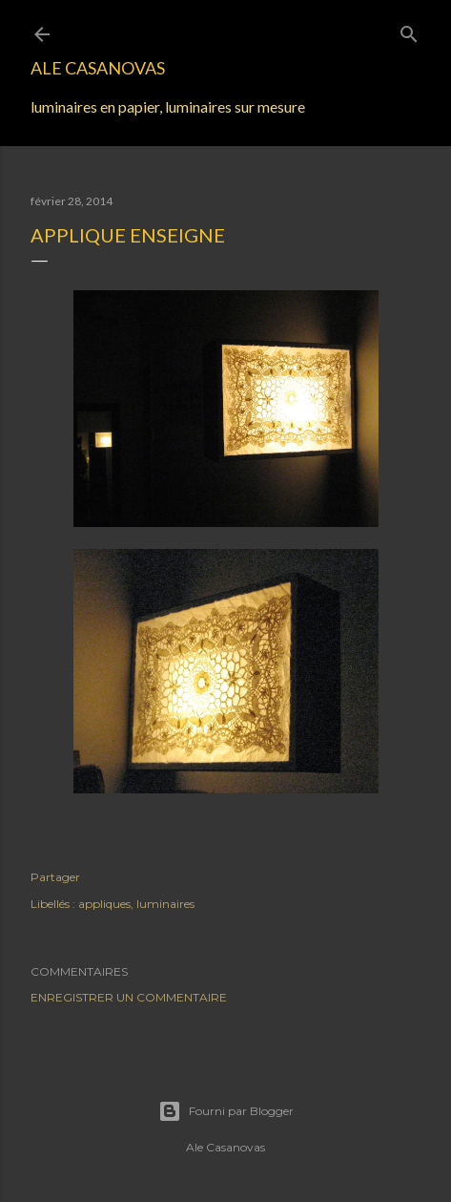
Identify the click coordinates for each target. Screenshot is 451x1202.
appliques (104, 903)
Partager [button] (55, 877)
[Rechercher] (409, 30)
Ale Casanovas (98, 67)
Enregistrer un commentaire (129, 997)
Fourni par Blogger (226, 1111)
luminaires (165, 903)
